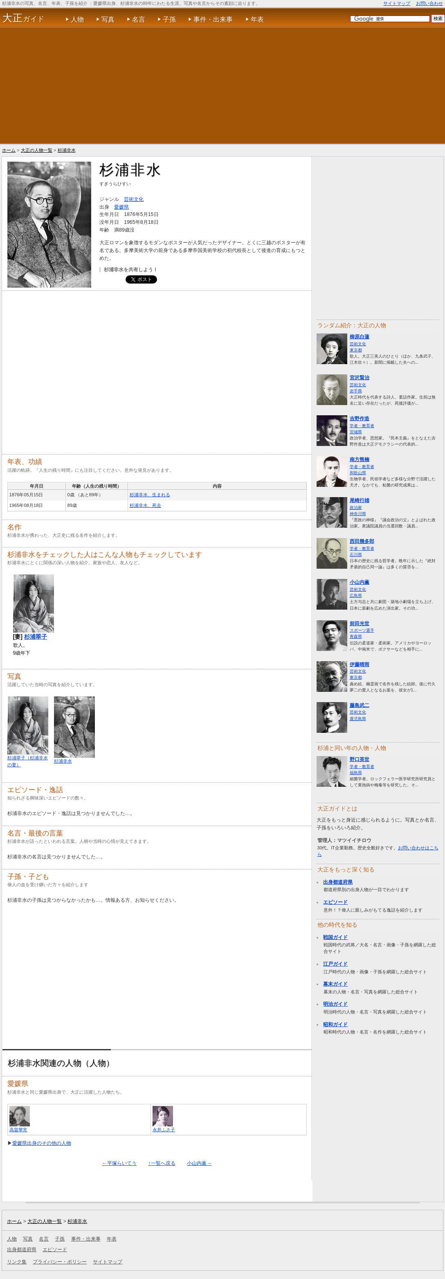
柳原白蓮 (359, 337)
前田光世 (359, 623)
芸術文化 (358, 344)
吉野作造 (359, 418)
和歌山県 (358, 473)
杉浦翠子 (35, 636)
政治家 (356, 507)
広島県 (356, 595)
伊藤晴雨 (359, 664)
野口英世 (359, 759)
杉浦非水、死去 (145, 505)
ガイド (23, 18)
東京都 (356, 350)
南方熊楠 (359, 459)
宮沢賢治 (359, 378)
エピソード (335, 902)
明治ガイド (335, 1004)
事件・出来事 (213, 19)
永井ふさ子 (164, 1129)
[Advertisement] (222, 85)
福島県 (356, 772)
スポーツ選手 (362, 630)
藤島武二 (359, 705)
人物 (77, 19)
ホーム (9, 150)
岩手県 (356, 391)
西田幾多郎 (362, 541)
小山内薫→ (199, 1163)
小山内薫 (359, 582)
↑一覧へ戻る (161, 1163)
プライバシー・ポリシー (60, 1262)
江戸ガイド (335, 964)
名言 (138, 19)
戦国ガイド (335, 937)
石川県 (356, 554)
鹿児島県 (358, 718)
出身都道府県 (338, 882)
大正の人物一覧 (36, 150)
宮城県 (356, 432)
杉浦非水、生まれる (150, 494)
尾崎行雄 (359, 500)
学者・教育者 (362, 425)
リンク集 (17, 1262)
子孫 (169, 19)
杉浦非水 (67, 150)
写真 (108, 19)
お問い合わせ (429, 3)
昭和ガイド (335, 1024)
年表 (257, 19)
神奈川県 (358, 513)
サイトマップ (396, 3)
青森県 (356, 636)
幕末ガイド (335, 984)
